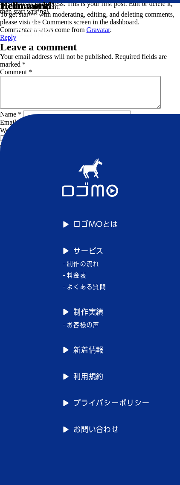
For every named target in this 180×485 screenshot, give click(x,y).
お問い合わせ (91, 435)
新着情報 (83, 355)
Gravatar (98, 29)
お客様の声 (81, 331)
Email (10, 128)
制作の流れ (81, 270)
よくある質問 (84, 293)
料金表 (75, 281)
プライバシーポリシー (106, 408)
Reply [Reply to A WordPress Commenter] (8, 37)
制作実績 (83, 317)
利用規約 (83, 382)
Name (10, 120)
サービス (83, 256)
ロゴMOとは (90, 230)
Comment (16, 72)
